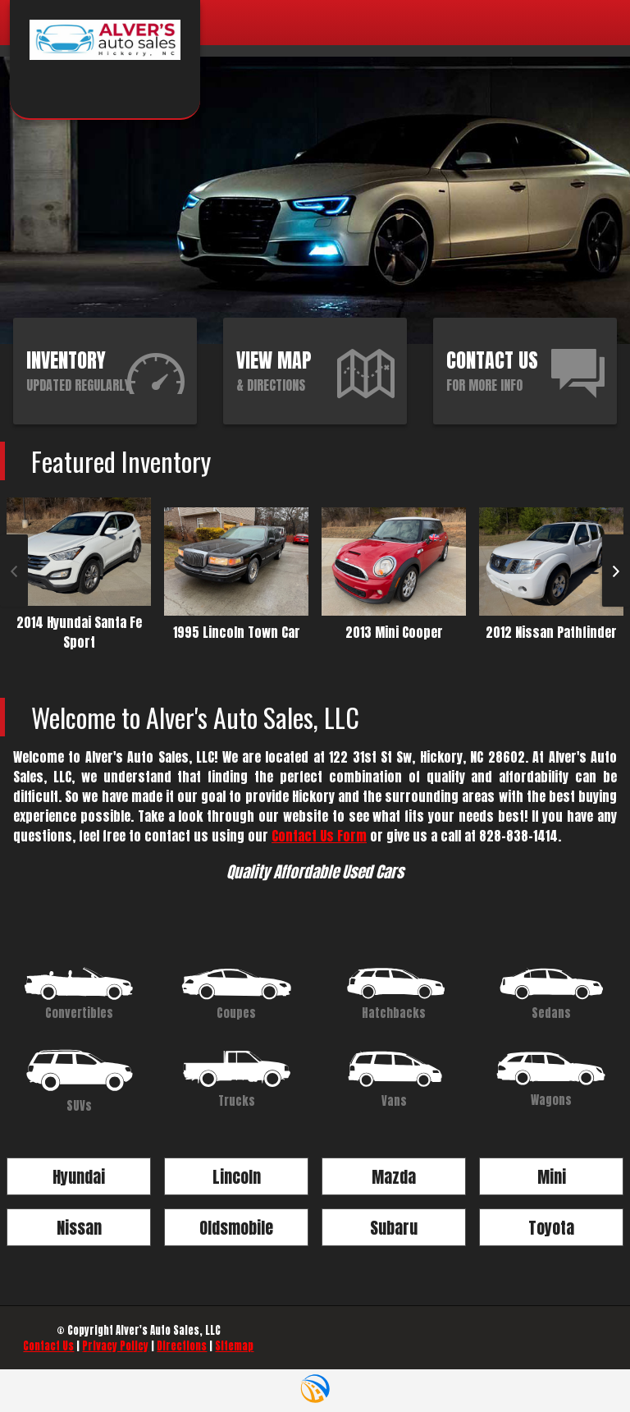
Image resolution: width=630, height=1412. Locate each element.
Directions (182, 1346)
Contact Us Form (319, 836)
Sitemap (234, 1346)
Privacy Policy (115, 1346)
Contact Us (48, 1346)
